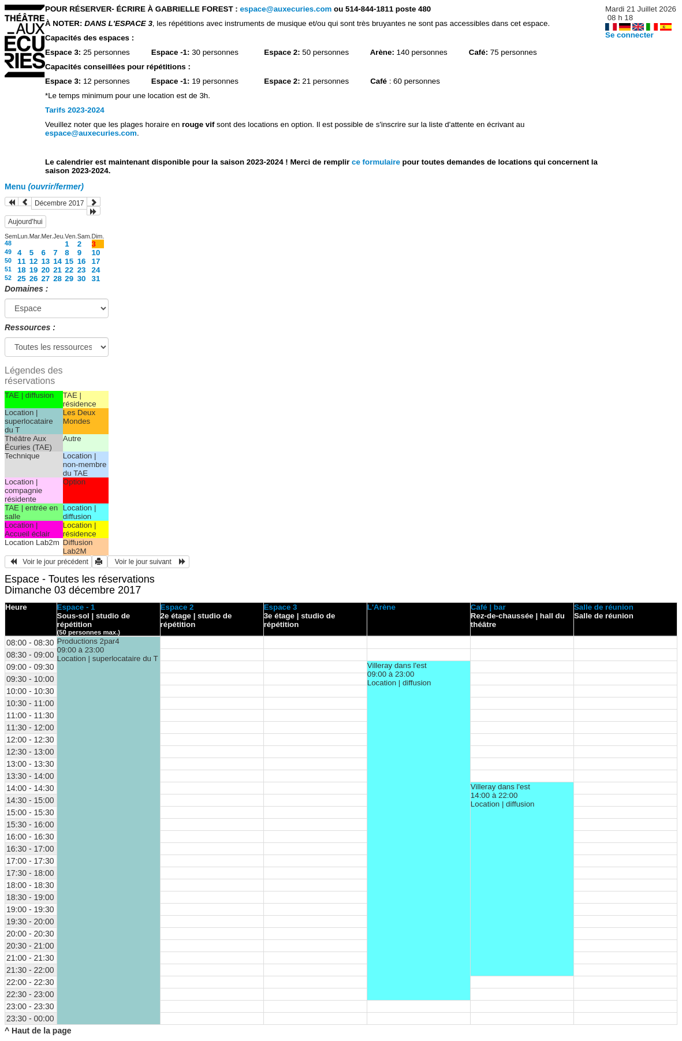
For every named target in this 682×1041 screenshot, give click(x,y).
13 (45, 261)
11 (21, 261)
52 (8, 277)
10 (96, 252)
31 (96, 278)
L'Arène (381, 607)
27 (45, 278)
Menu (44, 186)
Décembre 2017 (59, 203)
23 (81, 270)
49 (8, 251)
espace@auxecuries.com (285, 9)
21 (57, 270)
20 (45, 270)
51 (8, 269)
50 (8, 260)
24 (96, 270)
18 (21, 270)
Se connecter (629, 35)
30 (81, 278)
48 (8, 243)
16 (81, 261)
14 (57, 261)
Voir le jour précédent (48, 562)
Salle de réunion (603, 607)
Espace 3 (280, 607)
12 (33, 261)
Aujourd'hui (25, 222)
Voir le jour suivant (148, 562)
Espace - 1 (76, 607)
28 (57, 278)
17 (96, 261)
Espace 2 (177, 607)
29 (69, 278)
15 (69, 261)
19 (33, 270)
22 (69, 270)
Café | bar (488, 607)
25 (21, 278)
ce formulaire (377, 162)
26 (33, 278)
